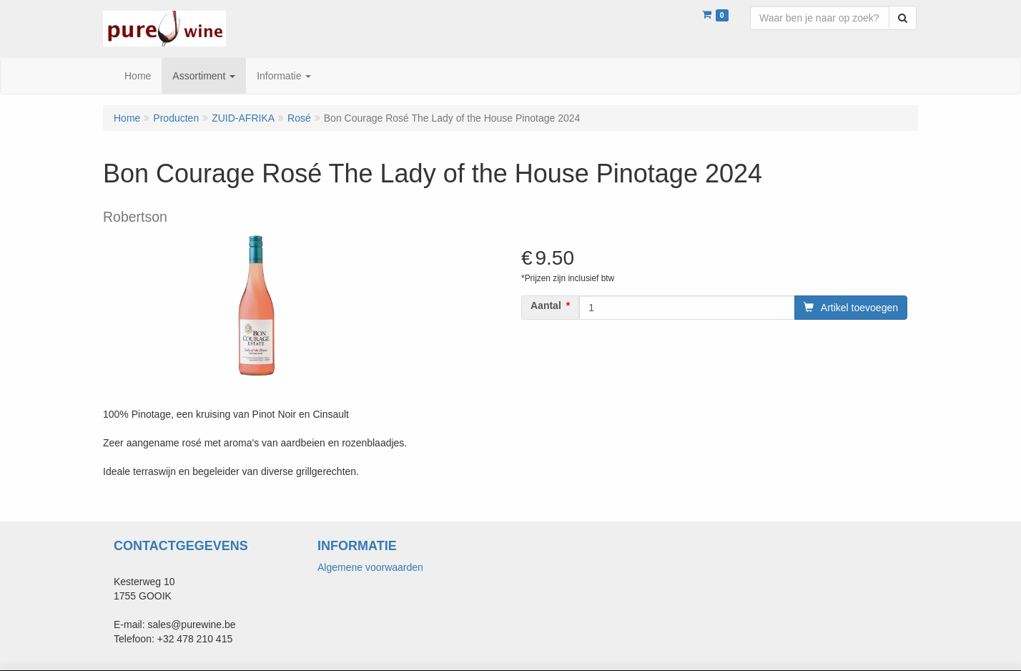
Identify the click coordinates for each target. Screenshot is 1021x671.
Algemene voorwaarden (370, 567)
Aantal (546, 305)
